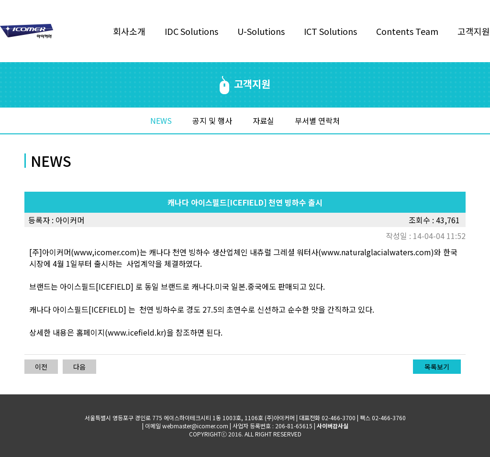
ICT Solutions (330, 31)
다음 (79, 366)
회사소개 (129, 31)
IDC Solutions (191, 31)
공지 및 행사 (212, 120)
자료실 (263, 120)
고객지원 (473, 31)
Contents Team (407, 31)
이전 (41, 366)
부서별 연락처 (317, 120)
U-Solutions (261, 31)
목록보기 (436, 366)
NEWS (161, 120)
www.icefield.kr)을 (141, 332)
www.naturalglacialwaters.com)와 (381, 252)
